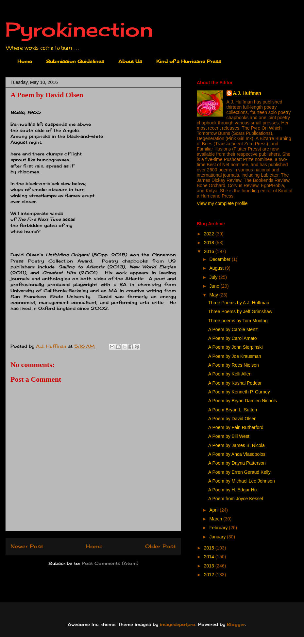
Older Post (160, 546)
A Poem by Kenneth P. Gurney (239, 391)
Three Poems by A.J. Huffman (238, 302)
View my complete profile (222, 203)
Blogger (236, 624)
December (220, 259)
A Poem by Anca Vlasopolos (236, 454)
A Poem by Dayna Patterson (237, 463)
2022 (209, 233)
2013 (209, 565)
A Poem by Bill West (228, 436)
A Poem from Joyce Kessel (235, 498)
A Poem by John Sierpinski (235, 347)
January (218, 536)
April (214, 510)
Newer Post (26, 546)
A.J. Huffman (247, 93)
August (217, 268)
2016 (209, 251)
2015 (209, 547)
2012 (209, 574)
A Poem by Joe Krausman (234, 356)
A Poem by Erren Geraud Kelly (239, 472)
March (216, 518)
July (214, 277)
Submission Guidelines (75, 61)
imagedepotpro (177, 624)
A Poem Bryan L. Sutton (232, 409)
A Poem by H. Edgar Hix (233, 489)
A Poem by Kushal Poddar (235, 383)
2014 (209, 556)
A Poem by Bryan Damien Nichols (242, 400)
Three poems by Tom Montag (238, 320)
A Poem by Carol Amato (232, 338)
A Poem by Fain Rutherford (235, 427)
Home (24, 61)
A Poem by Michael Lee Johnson (241, 481)
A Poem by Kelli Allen (229, 373)
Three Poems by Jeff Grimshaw (240, 311)
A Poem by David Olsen (232, 418)
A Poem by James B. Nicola (236, 445)
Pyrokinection (79, 29)
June (214, 286)
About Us (130, 61)
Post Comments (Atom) (110, 563)
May (214, 294)
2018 (209, 242)
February (219, 527)
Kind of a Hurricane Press (188, 61)
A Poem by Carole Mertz (233, 329)
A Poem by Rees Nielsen (233, 365)
